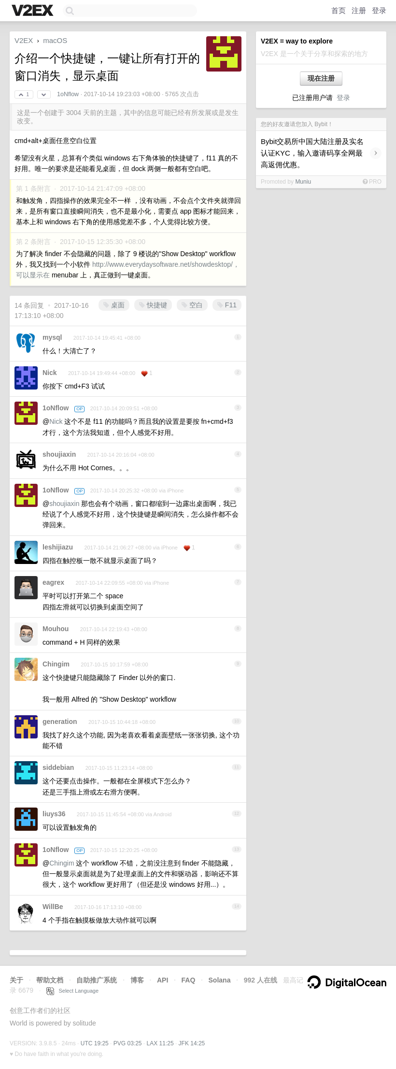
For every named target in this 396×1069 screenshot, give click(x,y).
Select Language (72, 991)
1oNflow (68, 94)
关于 (16, 980)
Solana (220, 980)
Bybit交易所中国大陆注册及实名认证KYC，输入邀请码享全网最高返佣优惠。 (312, 153)
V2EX (23, 40)
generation (59, 721)
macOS (55, 40)
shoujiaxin (59, 454)
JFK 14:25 (192, 1043)
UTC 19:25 (95, 1043)
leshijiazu (57, 547)
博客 (137, 980)
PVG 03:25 (127, 1043)
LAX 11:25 (160, 1043)
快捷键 (153, 305)
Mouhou (55, 629)
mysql (52, 337)
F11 (227, 305)
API (162, 980)
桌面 (114, 305)
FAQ (189, 980)
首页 (338, 10)
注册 (359, 10)
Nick (49, 372)
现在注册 (321, 78)
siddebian (58, 767)
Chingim (56, 664)
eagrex (53, 582)
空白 (192, 305)
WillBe (52, 906)
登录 (379, 10)
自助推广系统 (96, 980)
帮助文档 (49, 980)
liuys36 (53, 814)
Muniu (303, 181)
